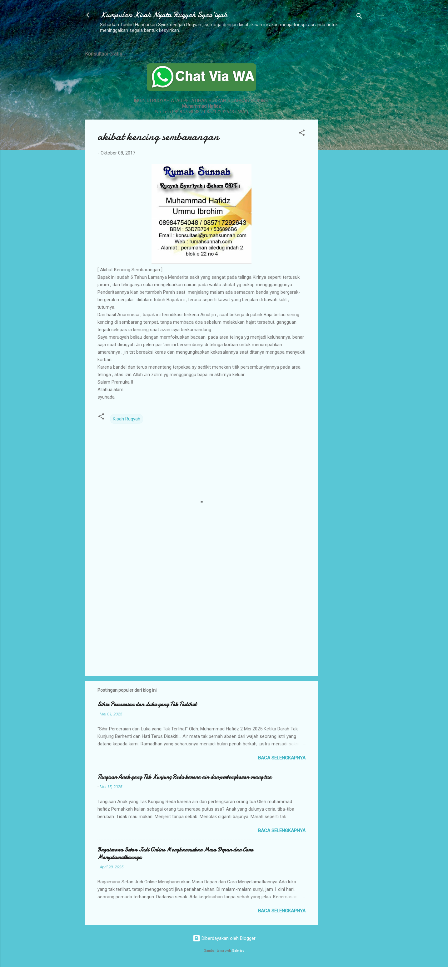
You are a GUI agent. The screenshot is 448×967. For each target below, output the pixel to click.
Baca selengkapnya (282, 758)
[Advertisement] (343, 138)
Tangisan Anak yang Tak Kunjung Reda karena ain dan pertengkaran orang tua (184, 777)
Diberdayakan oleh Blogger (224, 938)
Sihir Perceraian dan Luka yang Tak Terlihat (147, 704)
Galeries (238, 951)
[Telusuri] (359, 17)
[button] (302, 134)
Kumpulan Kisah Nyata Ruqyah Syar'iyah (163, 15)
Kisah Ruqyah (126, 419)
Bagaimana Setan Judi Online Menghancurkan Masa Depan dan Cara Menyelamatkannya (175, 853)
